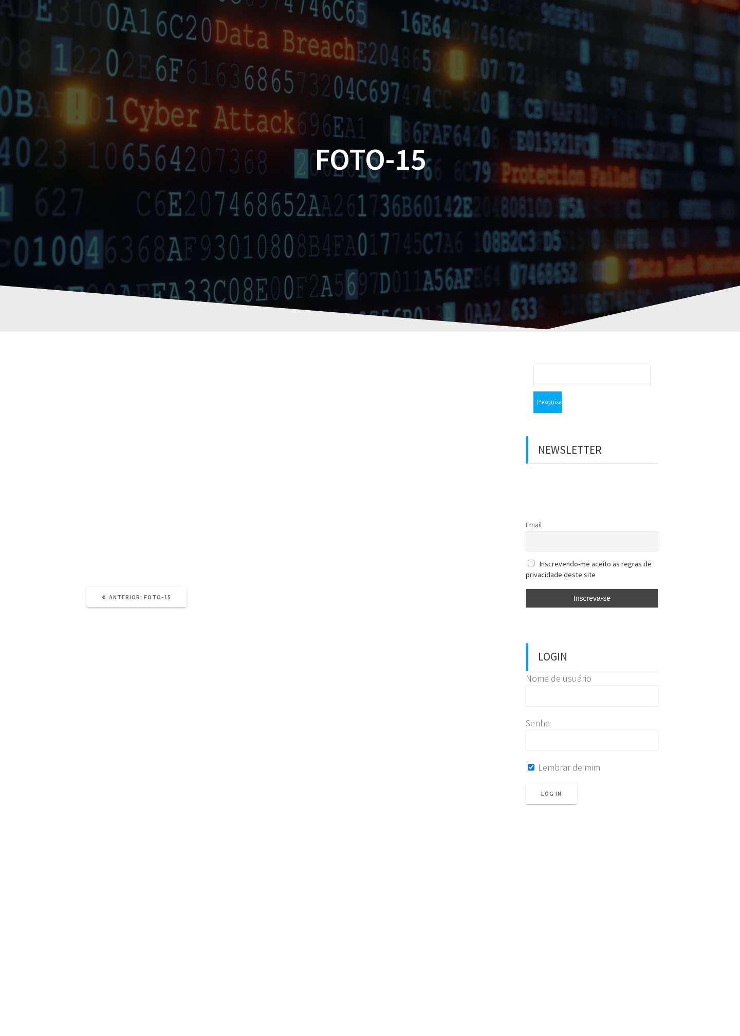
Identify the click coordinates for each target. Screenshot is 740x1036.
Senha (538, 701)
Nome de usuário (558, 657)
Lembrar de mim (564, 746)
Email (534, 503)
